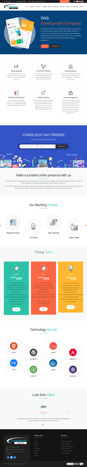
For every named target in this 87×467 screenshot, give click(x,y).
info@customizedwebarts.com (38, 1)
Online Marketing (65, 453)
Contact (81, 6)
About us (32, 6)
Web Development (66, 448)
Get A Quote (64, 1)
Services (38, 6)
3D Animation (74, 6)
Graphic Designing (65, 444)
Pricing (68, 6)
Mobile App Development (67, 446)
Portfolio (45, 6)
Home (27, 6)
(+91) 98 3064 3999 (21, 1)
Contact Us (55, 46)
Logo (49, 6)
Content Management (66, 441)
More (44, 46)
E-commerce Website (66, 451)
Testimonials (55, 6)
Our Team (62, 6)
